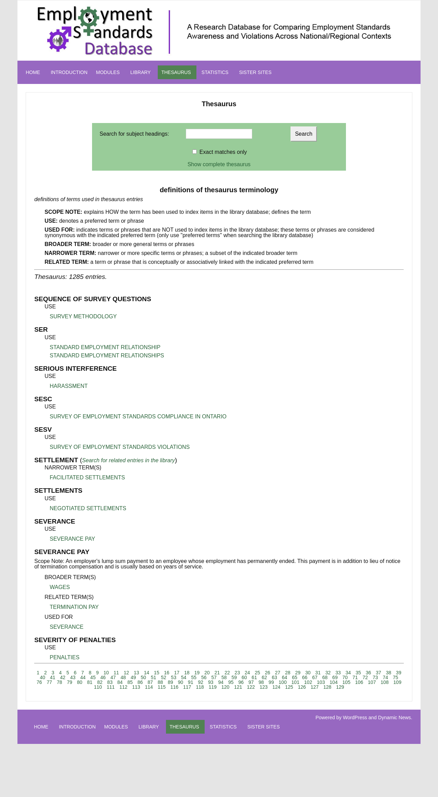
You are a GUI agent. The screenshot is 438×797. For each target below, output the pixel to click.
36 (368, 672)
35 (358, 672)
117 (187, 687)
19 (197, 672)
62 (264, 677)
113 (136, 687)
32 (328, 672)
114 (149, 687)
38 (388, 672)
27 (277, 672)
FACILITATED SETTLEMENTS (87, 477)
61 (254, 677)
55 (194, 677)
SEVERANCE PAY (72, 539)
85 (130, 682)
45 (93, 677)
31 (318, 672)
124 (276, 687)
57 (214, 677)
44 (83, 677)
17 (177, 672)
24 (247, 672)
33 (338, 672)
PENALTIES (64, 657)
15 (156, 672)
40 (43, 677)
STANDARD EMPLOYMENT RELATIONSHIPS (107, 355)
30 (308, 672)
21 (217, 672)
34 (348, 672)
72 (365, 677)
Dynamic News (394, 717)
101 (295, 682)
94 (221, 682)
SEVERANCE (66, 627)
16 (166, 672)
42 (62, 677)
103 (321, 682)
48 (123, 677)
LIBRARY (140, 72)
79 (69, 682)
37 (378, 672)
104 (333, 682)
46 (103, 677)
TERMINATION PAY (74, 607)
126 (302, 687)
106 (359, 682)
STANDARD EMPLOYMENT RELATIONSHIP (105, 347)
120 (225, 687)
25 (257, 672)
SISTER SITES (255, 72)
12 (126, 672)
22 (227, 672)
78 (59, 682)
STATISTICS (215, 72)
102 (308, 682)
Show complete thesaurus (219, 164)
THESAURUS (176, 72)
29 (297, 672)
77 (49, 682)
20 (207, 672)
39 (398, 672)
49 (133, 677)
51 (153, 677)
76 (39, 682)
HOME (33, 72)
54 (183, 677)
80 (79, 682)
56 (204, 677)
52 (163, 677)
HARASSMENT (69, 386)
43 (73, 677)
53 (174, 677)
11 (116, 672)
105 (346, 682)
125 (289, 687)
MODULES (108, 72)
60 (244, 677)
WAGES (60, 587)
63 (274, 677)
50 (143, 677)
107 (372, 682)
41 (52, 677)
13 (136, 672)
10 (106, 672)
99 (271, 682)
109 (397, 682)
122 (251, 687)
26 (267, 672)
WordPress (355, 717)
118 (200, 687)
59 (234, 677)
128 (327, 687)
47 (113, 677)
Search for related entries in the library (128, 460)
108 (384, 682)
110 (98, 687)
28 (288, 672)
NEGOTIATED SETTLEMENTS (88, 508)
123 (264, 687)
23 (237, 672)
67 (315, 677)
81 (89, 682)
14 (146, 672)
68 (325, 677)
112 (123, 687)
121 (238, 687)
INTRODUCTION (69, 72)
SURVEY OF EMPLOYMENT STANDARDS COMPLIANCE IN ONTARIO (138, 416)
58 (224, 677)
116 (174, 687)
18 (187, 672)
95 (231, 682)
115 (162, 687)
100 (282, 682)
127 (315, 687)
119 (213, 687)
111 (111, 687)
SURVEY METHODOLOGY (83, 316)
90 (180, 682)
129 (340, 687)
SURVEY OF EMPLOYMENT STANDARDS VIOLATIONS (120, 447)
